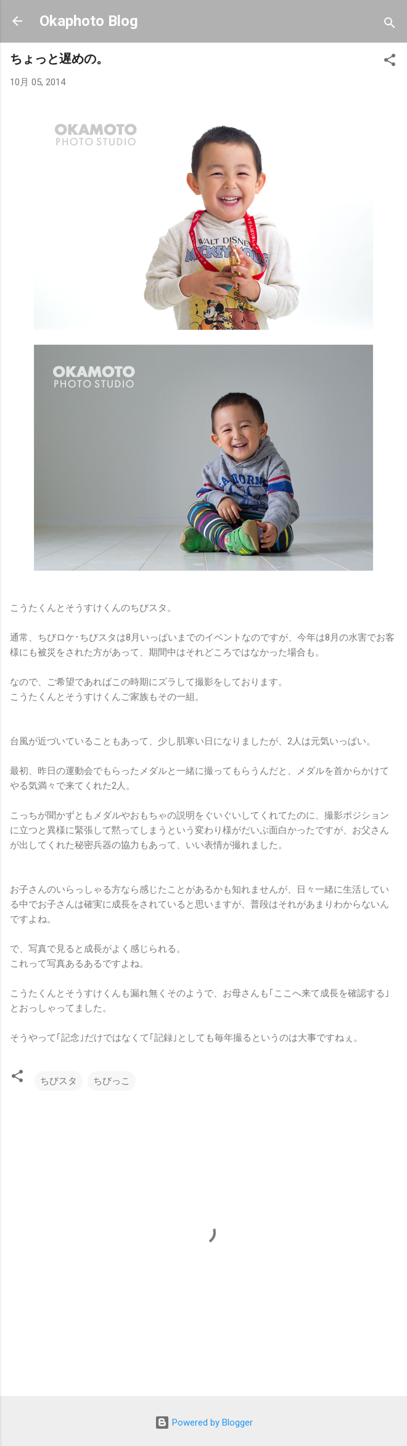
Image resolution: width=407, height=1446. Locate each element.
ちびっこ (111, 1081)
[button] (389, 62)
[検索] (389, 25)
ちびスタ (58, 1081)
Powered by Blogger (204, 1422)
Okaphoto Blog (88, 21)
